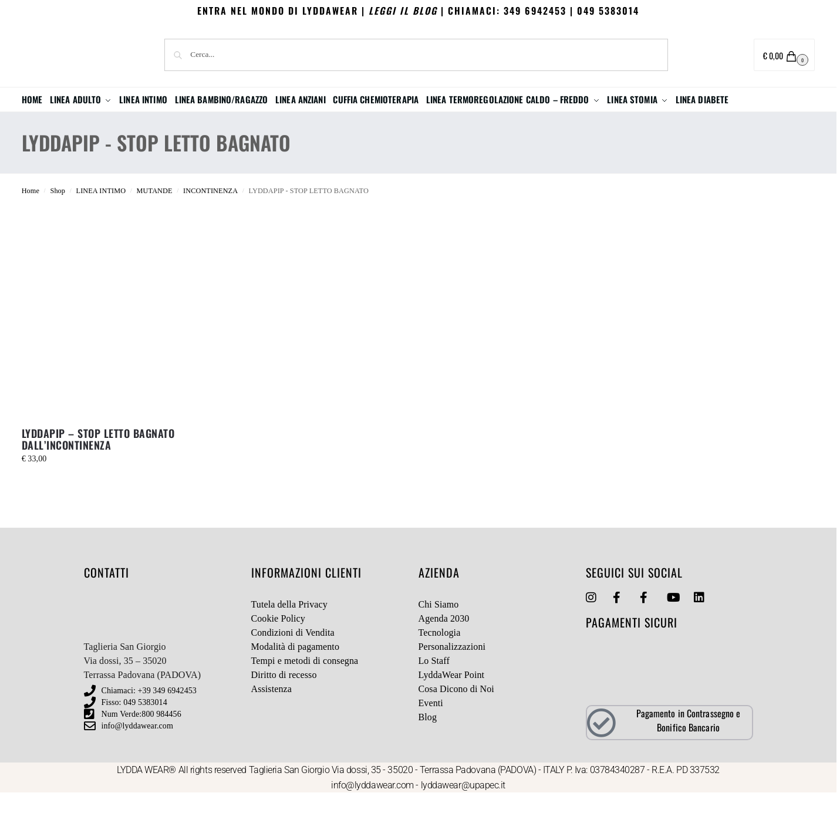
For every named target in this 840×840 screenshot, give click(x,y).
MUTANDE (155, 236)
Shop (57, 236)
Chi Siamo (439, 650)
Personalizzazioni (452, 692)
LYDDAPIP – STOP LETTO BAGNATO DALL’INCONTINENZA (98, 485)
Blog (428, 763)
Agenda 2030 (444, 664)
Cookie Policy (278, 664)
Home (30, 236)
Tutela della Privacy (289, 650)
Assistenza (271, 735)
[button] (784, 55)
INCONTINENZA (210, 236)
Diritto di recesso (284, 721)
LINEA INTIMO (101, 236)
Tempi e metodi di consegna (305, 706)
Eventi (431, 749)
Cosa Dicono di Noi (456, 735)
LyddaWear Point (452, 721)
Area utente (707, 55)
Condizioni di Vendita (293, 678)
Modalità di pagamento (295, 692)
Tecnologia (440, 678)
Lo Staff (434, 706)
